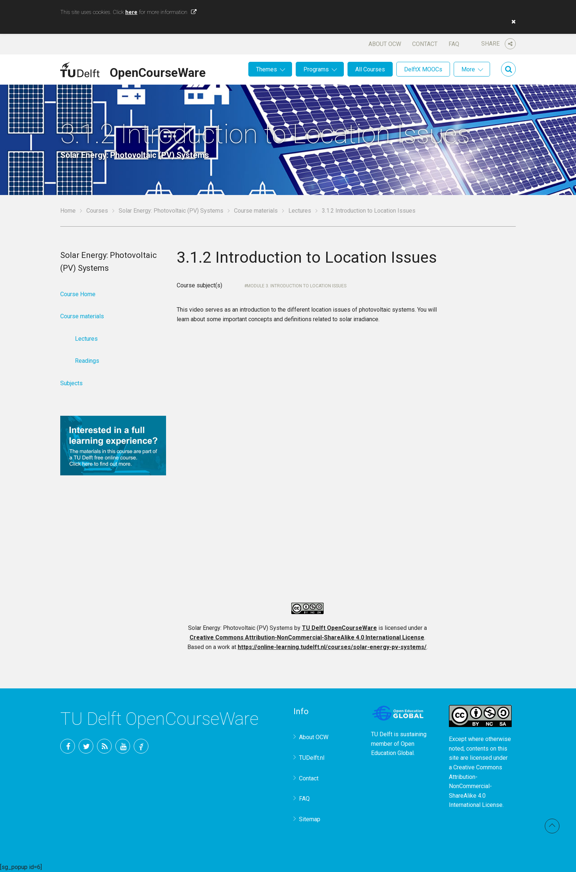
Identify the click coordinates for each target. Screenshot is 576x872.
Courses (97, 210)
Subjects (71, 383)
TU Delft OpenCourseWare (339, 627)
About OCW (384, 43)
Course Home (78, 294)
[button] (512, 21)
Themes (266, 69)
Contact (425, 43)
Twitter (86, 746)
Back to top (552, 826)
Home (68, 210)
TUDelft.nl (311, 757)
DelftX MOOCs (423, 69)
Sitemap (309, 819)
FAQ (454, 43)
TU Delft (141, 746)
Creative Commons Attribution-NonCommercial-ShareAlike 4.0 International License (307, 637)
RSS (104, 746)
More (468, 69)
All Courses (370, 69)
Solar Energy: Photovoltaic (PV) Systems (171, 210)
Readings (87, 360)
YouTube (122, 746)
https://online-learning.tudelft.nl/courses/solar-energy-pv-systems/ (332, 647)
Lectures (299, 210)
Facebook (67, 746)
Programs (316, 69)
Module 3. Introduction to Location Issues (296, 285)
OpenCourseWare (158, 71)
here (131, 12)
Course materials (256, 210)
